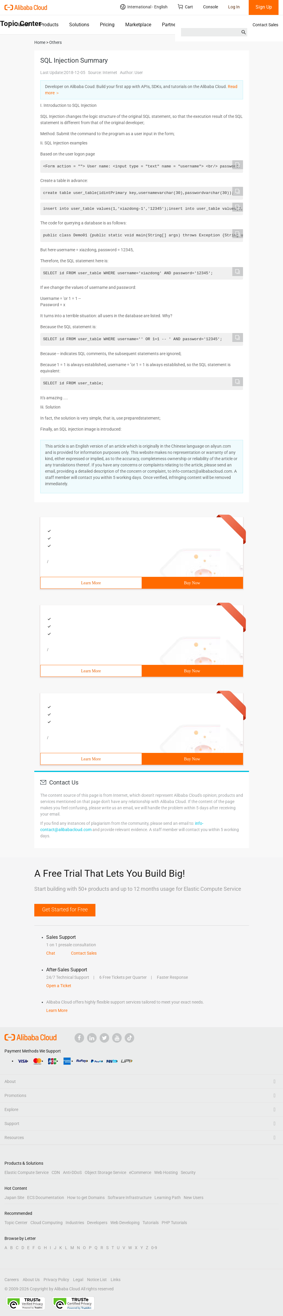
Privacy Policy (56, 1279)
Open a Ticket (58, 985)
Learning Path (167, 1197)
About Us (31, 1279)
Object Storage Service (105, 1172)
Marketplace (138, 24)
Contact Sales (265, 24)
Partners (171, 24)
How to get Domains (86, 1197)
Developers (97, 1222)
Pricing (107, 24)
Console (210, 6)
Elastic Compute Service (26, 1172)
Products (49, 24)
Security (188, 1172)
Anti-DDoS (72, 1172)
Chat (50, 953)
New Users (193, 1197)
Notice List (97, 1279)
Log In (234, 6)
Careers (11, 1279)
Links (115, 1279)
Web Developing (125, 1222)
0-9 (154, 1247)
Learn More (91, 583)
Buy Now (192, 583)
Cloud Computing (46, 1222)
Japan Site (14, 1197)
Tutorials (151, 1222)
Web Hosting (166, 1172)
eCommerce (140, 1172)
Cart (185, 6)
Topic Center (15, 1222)
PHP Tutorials (174, 1222)
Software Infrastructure (129, 1197)
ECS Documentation (45, 1197)
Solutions (79, 24)
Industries (75, 1222)
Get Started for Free (65, 909)
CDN (56, 1172)
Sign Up (264, 7)
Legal (78, 1279)
